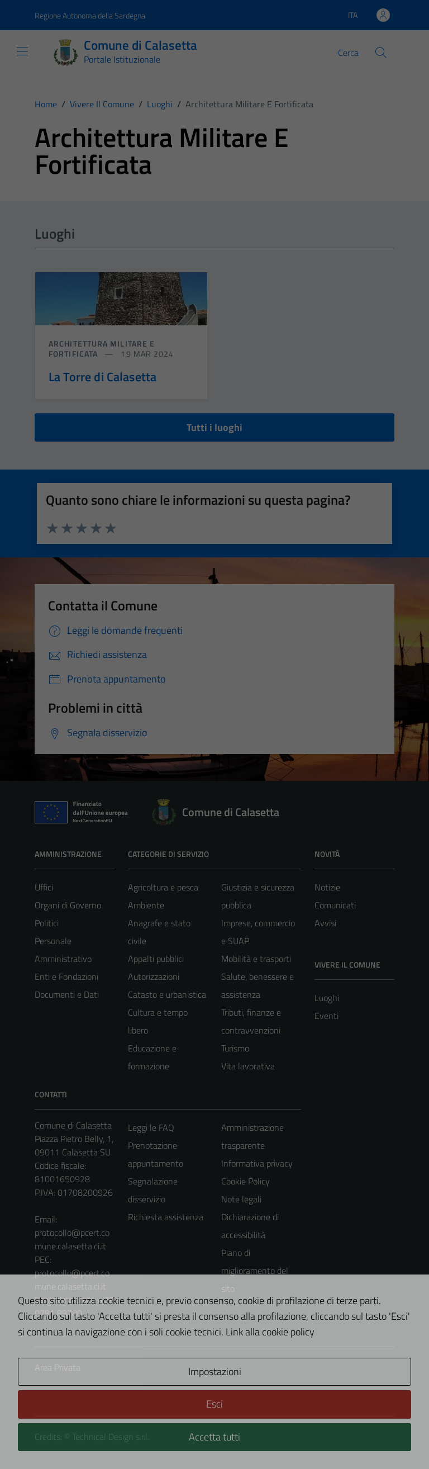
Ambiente (146, 905)
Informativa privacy (257, 1163)
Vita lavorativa (248, 1066)
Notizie (327, 887)
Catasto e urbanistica (167, 994)
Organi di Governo (68, 905)
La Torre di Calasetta (102, 377)
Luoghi (326, 997)
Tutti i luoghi (214, 427)
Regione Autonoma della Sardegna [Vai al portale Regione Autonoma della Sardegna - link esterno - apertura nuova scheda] (90, 15)
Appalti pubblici (156, 958)
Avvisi (325, 923)
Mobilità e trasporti (256, 958)
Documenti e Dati (67, 994)
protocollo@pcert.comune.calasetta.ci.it (72, 1239)
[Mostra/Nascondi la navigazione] (22, 51)
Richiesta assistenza (165, 1217)
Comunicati (335, 905)
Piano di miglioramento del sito (254, 1270)
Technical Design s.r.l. (110, 1436)
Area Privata (57, 1367)
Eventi (326, 1015)
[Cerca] (381, 52)
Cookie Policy (245, 1181)
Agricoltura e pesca (163, 887)
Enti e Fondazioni (66, 976)
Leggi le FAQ (151, 1127)
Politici (47, 923)
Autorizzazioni (153, 976)
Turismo (235, 1048)
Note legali (241, 1199)
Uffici (44, 887)
